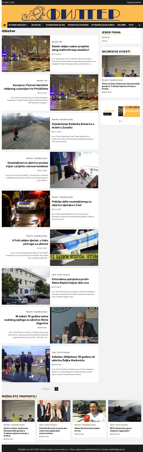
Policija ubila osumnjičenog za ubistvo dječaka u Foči (71, 203)
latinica (138, 2)
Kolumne (122, 25)
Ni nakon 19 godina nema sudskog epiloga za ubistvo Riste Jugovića (26, 320)
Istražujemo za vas (55, 25)
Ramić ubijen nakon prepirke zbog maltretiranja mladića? (70, 48)
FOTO (131, 25)
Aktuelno (36, 25)
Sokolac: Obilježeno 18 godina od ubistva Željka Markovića (73, 358)
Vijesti (54, 275)
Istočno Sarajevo (17, 25)
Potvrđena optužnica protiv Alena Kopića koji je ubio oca (70, 281)
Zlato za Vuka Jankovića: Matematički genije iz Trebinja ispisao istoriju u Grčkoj (121, 86)
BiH (61, 42)
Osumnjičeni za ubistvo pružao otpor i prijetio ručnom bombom (27, 164)
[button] (120, 121)
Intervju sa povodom (78, 25)
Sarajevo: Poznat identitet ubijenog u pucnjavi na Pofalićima (26, 87)
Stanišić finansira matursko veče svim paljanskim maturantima (53, 431)
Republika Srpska (66, 119)
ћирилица (131, 2)
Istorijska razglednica (102, 25)
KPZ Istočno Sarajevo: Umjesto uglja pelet (121, 429)
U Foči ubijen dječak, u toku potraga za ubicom (30, 242)
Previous (46, 389)
